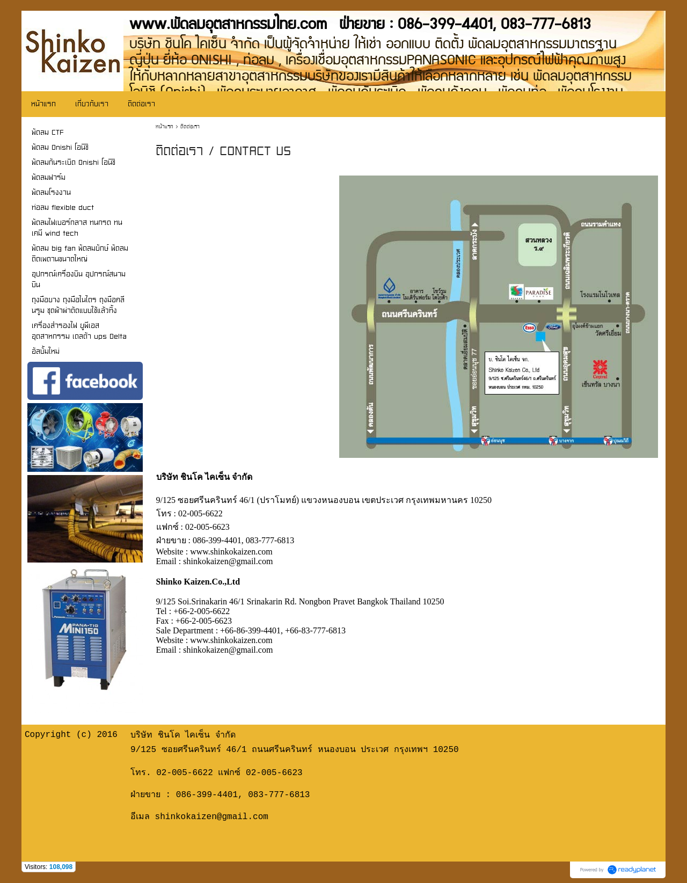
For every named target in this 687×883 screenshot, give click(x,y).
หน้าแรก (164, 126)
